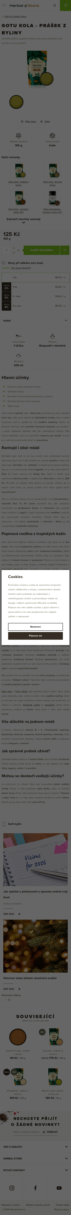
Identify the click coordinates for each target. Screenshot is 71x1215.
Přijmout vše (35, 635)
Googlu (11, 603)
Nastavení (35, 626)
